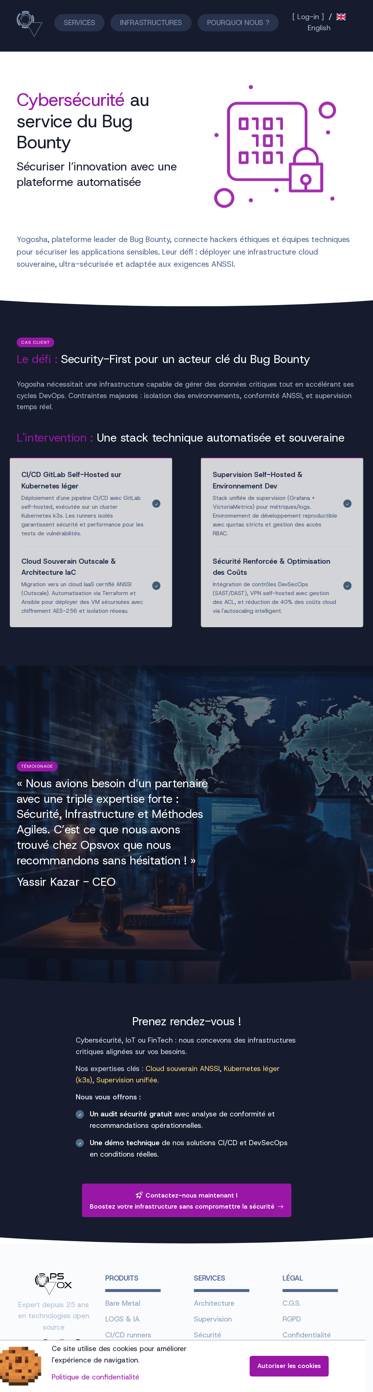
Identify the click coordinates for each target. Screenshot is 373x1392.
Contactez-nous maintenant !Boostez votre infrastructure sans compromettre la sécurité (187, 1200)
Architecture (214, 1303)
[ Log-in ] (308, 16)
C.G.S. (292, 1303)
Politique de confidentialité (95, 1377)
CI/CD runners (128, 1335)
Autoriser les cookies (289, 1366)
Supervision (213, 1319)
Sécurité (207, 1335)
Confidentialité (307, 1335)
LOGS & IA (122, 1319)
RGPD (292, 1319)
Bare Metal (122, 1303)
